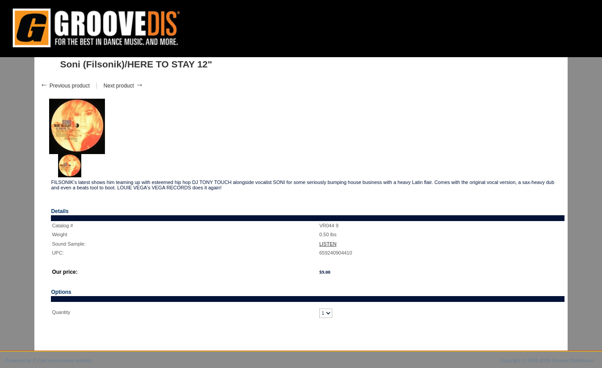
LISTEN (328, 244)
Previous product (64, 86)
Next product (123, 86)
